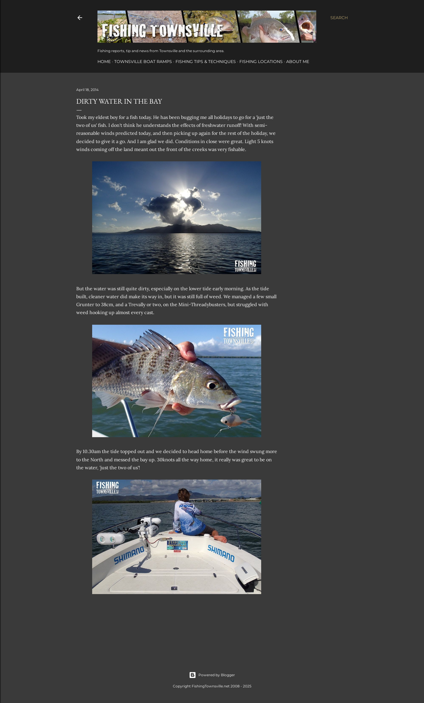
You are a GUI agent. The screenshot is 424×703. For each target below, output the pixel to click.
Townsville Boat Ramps (143, 61)
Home (104, 61)
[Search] (339, 18)
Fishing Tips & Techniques (205, 61)
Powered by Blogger (212, 675)
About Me (297, 61)
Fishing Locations (261, 61)
